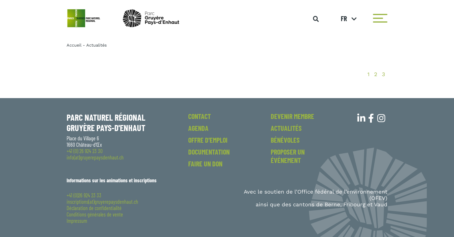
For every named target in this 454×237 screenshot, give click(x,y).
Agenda (198, 128)
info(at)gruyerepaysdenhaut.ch (95, 157)
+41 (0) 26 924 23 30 (84, 151)
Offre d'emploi (208, 140)
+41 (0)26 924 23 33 (84, 195)
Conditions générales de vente (95, 214)
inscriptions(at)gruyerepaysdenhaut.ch (102, 202)
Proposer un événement (288, 156)
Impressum (77, 221)
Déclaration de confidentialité (94, 208)
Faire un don (205, 163)
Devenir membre (292, 116)
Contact (199, 116)
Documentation (209, 152)
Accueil (74, 45)
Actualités (286, 128)
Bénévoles (285, 140)
